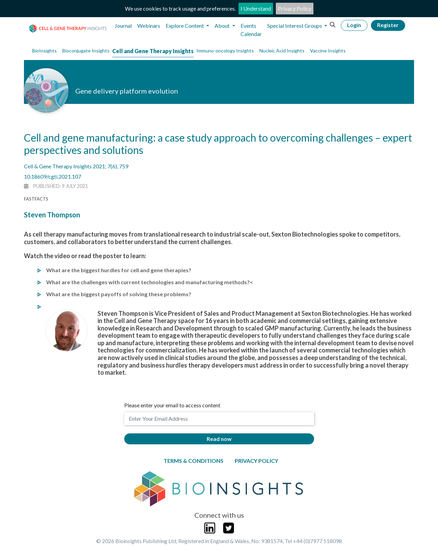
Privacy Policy (294, 8)
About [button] (223, 25)
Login (354, 25)
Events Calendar (251, 29)
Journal (123, 25)
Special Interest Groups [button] (295, 25)
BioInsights (44, 50)
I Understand (256, 8)
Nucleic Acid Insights (282, 50)
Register (388, 25)
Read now (219, 438)
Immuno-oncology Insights (225, 50)
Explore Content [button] (185, 25)
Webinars (148, 25)
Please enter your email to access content (172, 405)
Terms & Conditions (193, 460)
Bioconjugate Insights (86, 50)
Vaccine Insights (328, 50)
